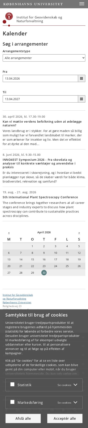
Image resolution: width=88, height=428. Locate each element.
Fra (5, 72)
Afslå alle (23, 418)
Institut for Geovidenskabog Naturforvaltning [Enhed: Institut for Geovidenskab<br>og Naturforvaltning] (18, 296)
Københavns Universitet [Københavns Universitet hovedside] (17, 302)
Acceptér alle (65, 418)
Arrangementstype (16, 51)
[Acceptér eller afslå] (13, 384)
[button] (82, 3)
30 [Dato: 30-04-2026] (44, 272)
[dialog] (44, 368)
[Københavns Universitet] (8, 19)
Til (4, 92)
